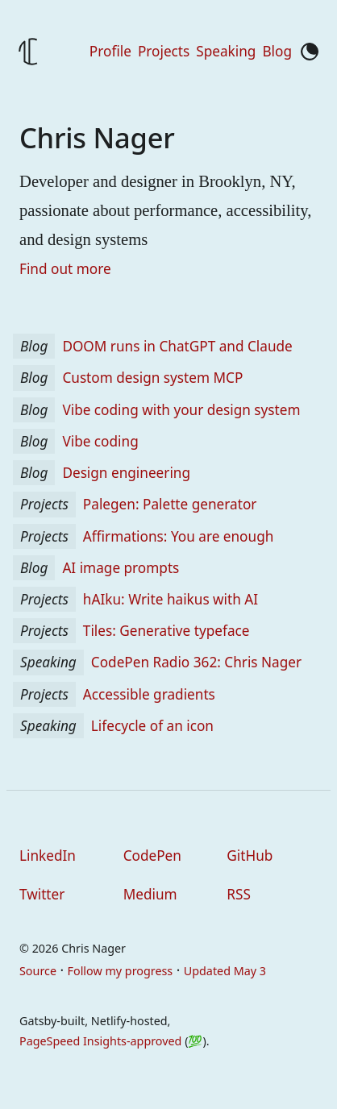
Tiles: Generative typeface (163, 630)
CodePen (152, 855)
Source (37, 970)
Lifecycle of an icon (149, 725)
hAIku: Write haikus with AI (167, 599)
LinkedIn (47, 855)
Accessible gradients (146, 694)
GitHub (250, 855)
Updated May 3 (225, 970)
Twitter (41, 894)
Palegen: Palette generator (167, 504)
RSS (239, 894)
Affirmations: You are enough (175, 536)
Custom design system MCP (149, 377)
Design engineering (123, 472)
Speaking (226, 51)
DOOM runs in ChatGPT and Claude (174, 346)
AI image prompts (117, 567)
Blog (277, 51)
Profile (110, 51)
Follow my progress (120, 970)
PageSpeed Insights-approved (100, 1041)
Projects (163, 51)
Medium (150, 894)
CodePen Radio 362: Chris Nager (193, 662)
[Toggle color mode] (309, 51)
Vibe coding (97, 441)
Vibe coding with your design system (178, 410)
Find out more (65, 269)
